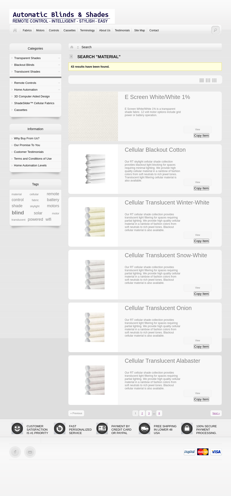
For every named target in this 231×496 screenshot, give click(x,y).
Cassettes (70, 30)
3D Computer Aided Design (32, 96)
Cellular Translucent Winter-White (167, 202)
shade (17, 206)
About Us (104, 30)
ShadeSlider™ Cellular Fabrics (34, 103)
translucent (18, 219)
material (17, 194)
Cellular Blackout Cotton (155, 150)
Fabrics (27, 30)
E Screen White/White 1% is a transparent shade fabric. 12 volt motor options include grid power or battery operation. (153, 112)
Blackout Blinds (24, 65)
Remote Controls (25, 83)
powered (35, 219)
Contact (154, 30)
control (18, 199)
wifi (48, 219)
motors (53, 206)
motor (55, 213)
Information (35, 129)
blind (18, 213)
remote (53, 194)
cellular (34, 194)
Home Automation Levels (30, 165)
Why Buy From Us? (26, 138)
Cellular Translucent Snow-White (166, 255)
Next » (216, 413)
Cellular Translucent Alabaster (162, 361)
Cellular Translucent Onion (158, 308)
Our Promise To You (27, 145)
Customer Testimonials (29, 151)
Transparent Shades (27, 58)
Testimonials (122, 30)
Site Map (139, 30)
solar (38, 213)
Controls (54, 30)
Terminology (87, 30)
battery (53, 199)
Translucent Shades (27, 71)
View (197, 129)
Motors (40, 30)
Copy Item (201, 135)
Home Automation (25, 89)
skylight (34, 206)
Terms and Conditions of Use (33, 158)
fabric (35, 200)
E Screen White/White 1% (157, 97)
